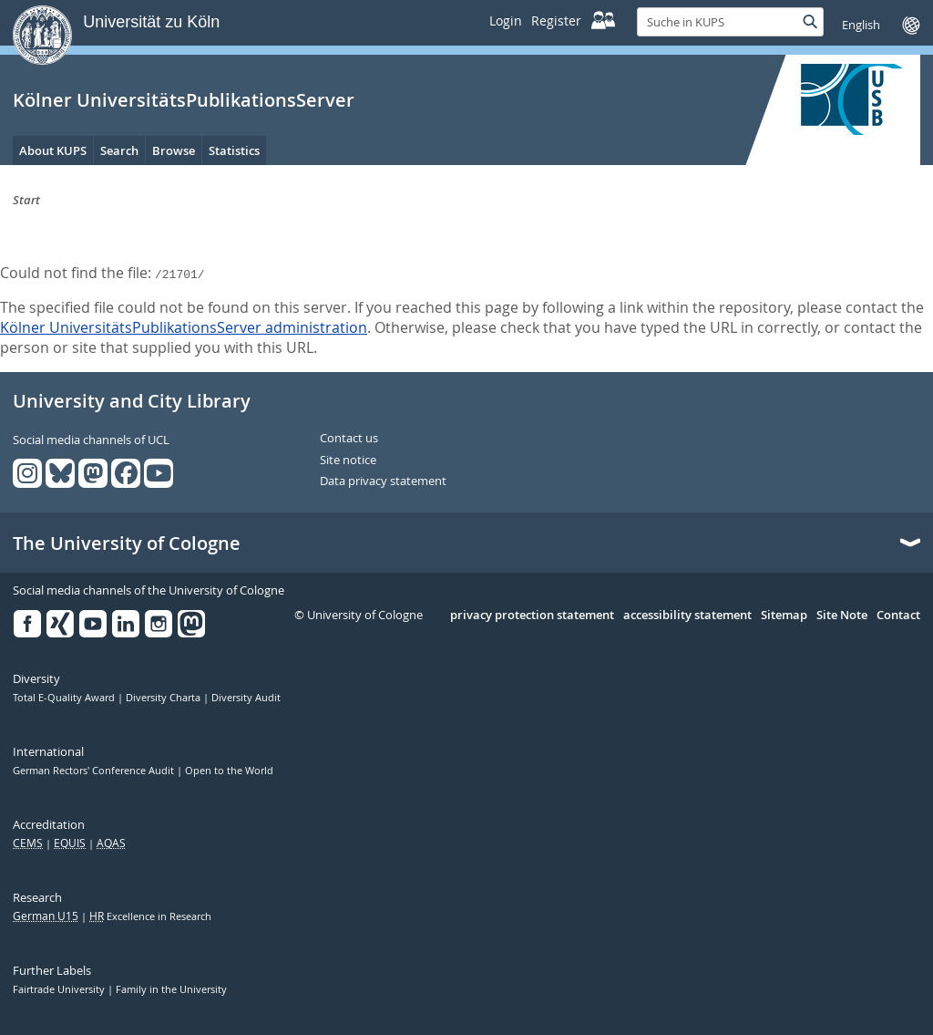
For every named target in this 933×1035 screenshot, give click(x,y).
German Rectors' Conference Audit (95, 770)
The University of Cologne (127, 543)
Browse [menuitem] (173, 150)
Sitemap (784, 615)
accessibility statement (687, 615)
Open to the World (229, 770)
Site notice (348, 460)
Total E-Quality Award (65, 697)
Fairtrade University (60, 989)
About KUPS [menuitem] (53, 150)
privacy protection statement (532, 615)
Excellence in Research (150, 916)
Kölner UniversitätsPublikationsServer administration (183, 327)
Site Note (841, 615)
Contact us (349, 438)
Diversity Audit (246, 697)
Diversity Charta (164, 697)
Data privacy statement (383, 481)
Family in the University (171, 989)
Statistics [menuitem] (234, 150)
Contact (898, 615)
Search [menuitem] (119, 150)
